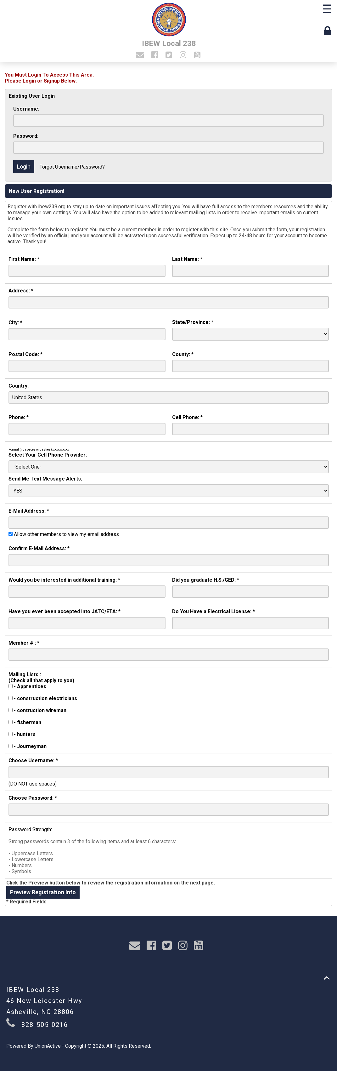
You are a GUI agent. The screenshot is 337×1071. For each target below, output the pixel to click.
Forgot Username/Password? (72, 167)
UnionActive (48, 1046)
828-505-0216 (44, 1024)
